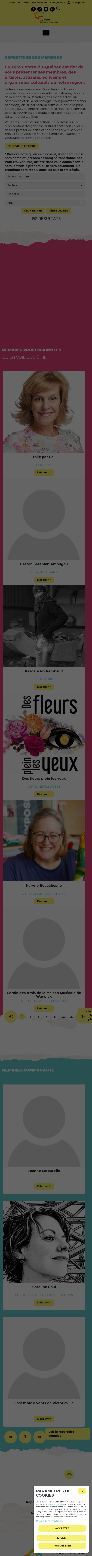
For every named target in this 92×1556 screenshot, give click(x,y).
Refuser (61, 1537)
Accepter (62, 1528)
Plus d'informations (49, 1521)
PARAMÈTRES (62, 1545)
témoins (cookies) (56, 1504)
